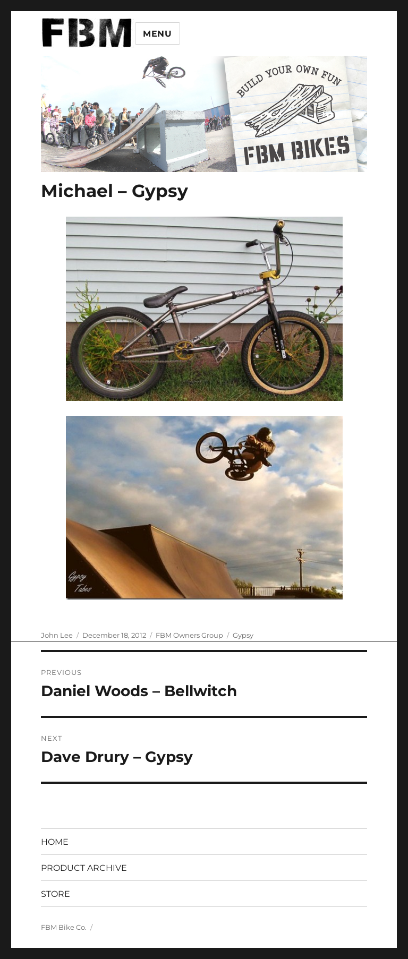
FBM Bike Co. (64, 927)
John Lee (57, 635)
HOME (55, 842)
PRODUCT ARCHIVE (84, 868)
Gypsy (243, 635)
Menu (157, 34)
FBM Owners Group (189, 635)
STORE (55, 894)
